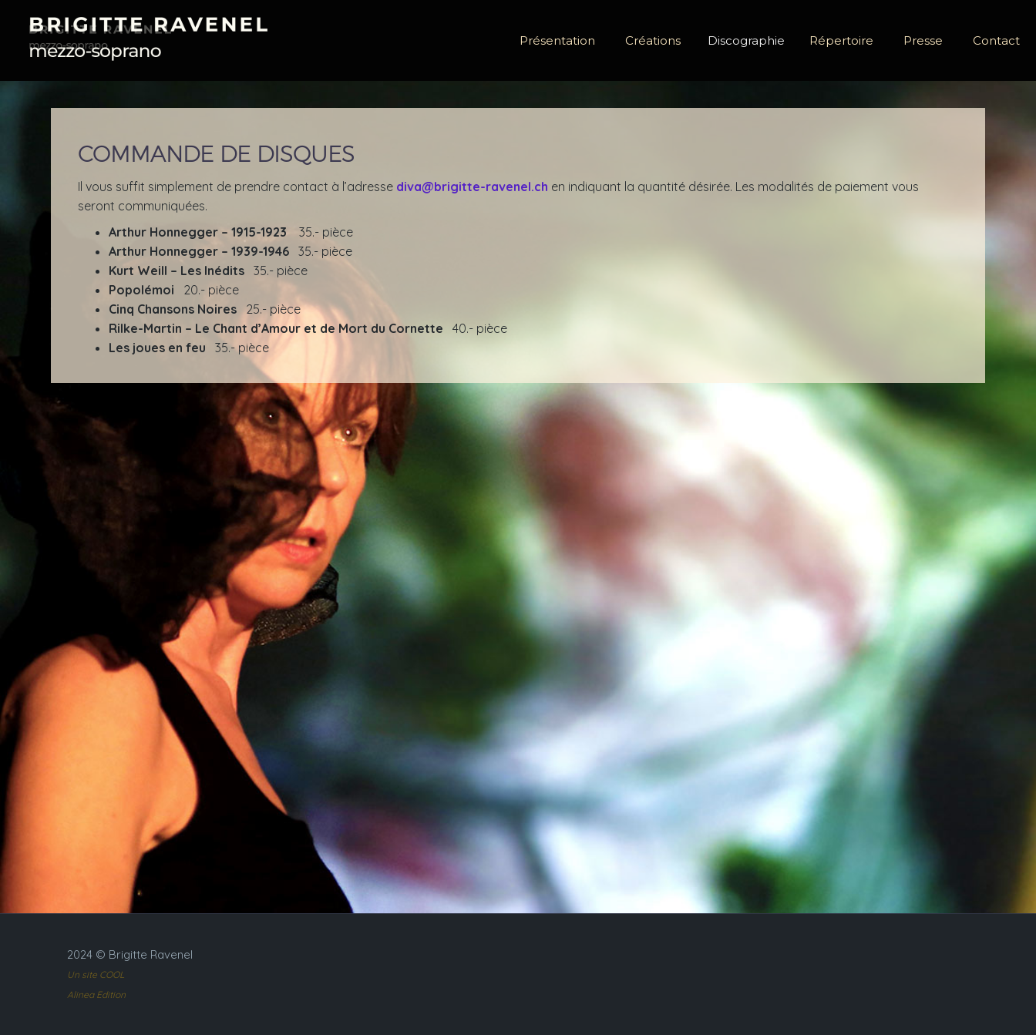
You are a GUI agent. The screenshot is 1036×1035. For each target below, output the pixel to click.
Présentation (557, 40)
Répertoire (841, 40)
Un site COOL (95, 974)
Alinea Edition (96, 994)
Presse (923, 40)
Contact (996, 40)
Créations (653, 40)
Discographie (746, 40)
